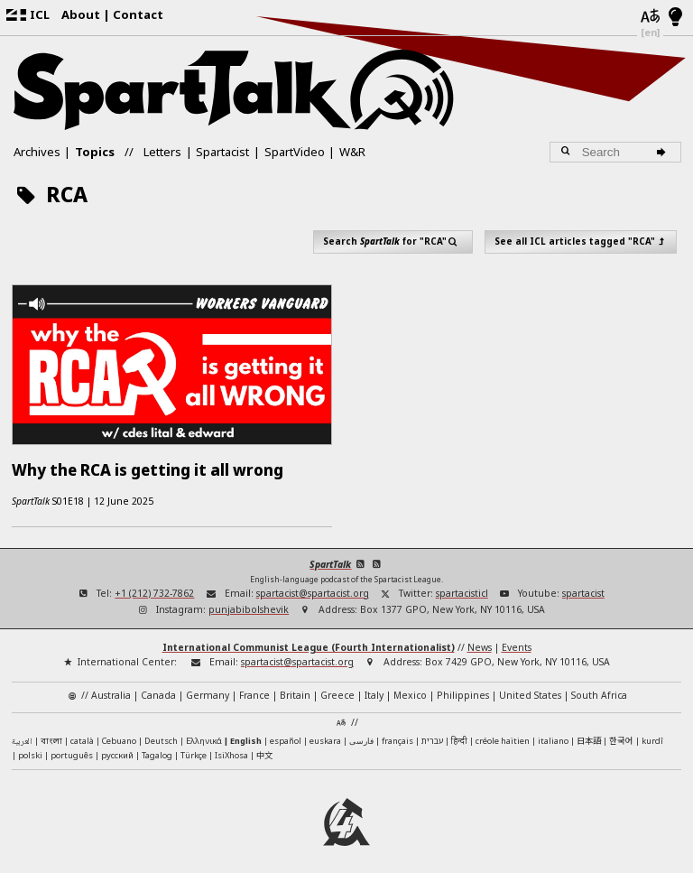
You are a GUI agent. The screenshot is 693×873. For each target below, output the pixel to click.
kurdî (652, 733)
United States (530, 688)
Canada (158, 688)
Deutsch (161, 733)
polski (30, 748)
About (80, 14)
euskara (325, 733)
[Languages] (650, 17)
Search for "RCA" (393, 241)
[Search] (663, 153)
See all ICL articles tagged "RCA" (581, 241)
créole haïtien (503, 733)
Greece (337, 688)
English (246, 733)
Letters (162, 152)
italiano (553, 733)
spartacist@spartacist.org (312, 585)
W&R (352, 152)
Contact (138, 14)
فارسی (361, 733)
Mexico (410, 688)
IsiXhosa (231, 748)
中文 (264, 747)
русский (117, 748)
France (254, 688)
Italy (374, 688)
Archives (37, 152)
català (82, 733)
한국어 (621, 733)
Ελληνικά (204, 733)
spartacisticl (462, 585)
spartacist (583, 585)
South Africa (599, 688)
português (72, 748)
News (479, 640)
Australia (111, 688)
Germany (207, 688)
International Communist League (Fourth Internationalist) (308, 640)
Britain (295, 688)
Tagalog (157, 748)
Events (516, 640)
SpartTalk (330, 557)
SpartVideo (294, 152)
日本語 (589, 733)
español (285, 733)
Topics (95, 152)
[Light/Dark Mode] (675, 18)
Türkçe (193, 748)
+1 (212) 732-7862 (154, 585)
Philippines (463, 688)
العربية (22, 735)
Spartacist (222, 152)
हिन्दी (459, 733)
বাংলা (51, 734)
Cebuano (119, 733)
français (397, 733)
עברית (432, 733)
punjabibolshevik (248, 602)
